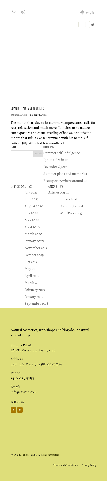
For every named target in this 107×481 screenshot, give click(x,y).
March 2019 (33, 282)
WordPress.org (70, 213)
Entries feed (68, 199)
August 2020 (34, 206)
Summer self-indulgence (61, 152)
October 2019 (34, 254)
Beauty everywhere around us (65, 180)
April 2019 (32, 275)
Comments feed (71, 206)
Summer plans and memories (27, 108)
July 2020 (31, 213)
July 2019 (31, 261)
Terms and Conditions (66, 465)
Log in (64, 192)
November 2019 (36, 247)
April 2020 (32, 227)
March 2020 (33, 233)
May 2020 (32, 220)
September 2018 (36, 303)
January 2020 (34, 240)
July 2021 (31, 192)
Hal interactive (51, 455)
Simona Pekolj (20, 114)
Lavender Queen (55, 166)
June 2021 (32, 199)
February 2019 (35, 289)
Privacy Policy (88, 465)
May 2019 (31, 268)
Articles (44, 114)
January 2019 (34, 296)
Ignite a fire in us (55, 159)
